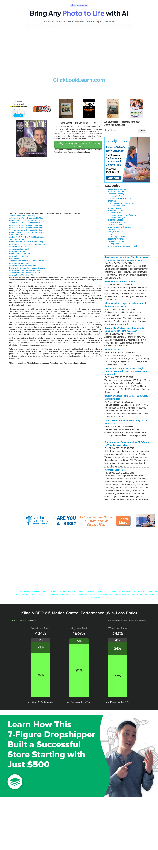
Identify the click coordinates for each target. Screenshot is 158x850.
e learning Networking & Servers (122, 215)
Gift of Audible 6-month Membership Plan (25, 228)
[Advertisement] (79, 55)
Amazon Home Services (18, 256)
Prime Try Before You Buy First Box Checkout (27, 268)
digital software (114, 208)
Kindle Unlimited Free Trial (19, 254)
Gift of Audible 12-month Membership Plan (26, 218)
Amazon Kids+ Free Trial (19, 263)
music (110, 234)
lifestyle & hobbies (116, 232)
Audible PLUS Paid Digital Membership (24, 223)
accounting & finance (117, 189)
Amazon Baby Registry (18, 247)
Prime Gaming (15, 258)
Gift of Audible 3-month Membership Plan (25, 225)
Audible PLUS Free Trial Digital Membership (26, 237)
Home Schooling (115, 229)
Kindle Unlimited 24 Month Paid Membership (26, 220)
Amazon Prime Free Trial (19, 251)
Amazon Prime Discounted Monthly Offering (26, 261)
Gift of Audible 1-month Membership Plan (25, 230)
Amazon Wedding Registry (19, 249)
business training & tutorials (120, 198)
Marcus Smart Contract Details (119, 281)
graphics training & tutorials (119, 227)
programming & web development (122, 246)
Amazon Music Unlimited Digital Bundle (24, 273)
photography (113, 243)
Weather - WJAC (112, 349)
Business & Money (116, 194)
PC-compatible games (117, 241)
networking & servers (117, 236)
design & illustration (116, 205)
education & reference (117, 222)
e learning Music (115, 213)
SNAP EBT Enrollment (18, 235)
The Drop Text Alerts (17, 239)
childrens (112, 201)
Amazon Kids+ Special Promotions (23, 266)
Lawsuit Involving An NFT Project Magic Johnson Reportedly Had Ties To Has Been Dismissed (125, 371)
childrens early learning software (122, 203)
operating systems (116, 239)
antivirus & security (116, 191)
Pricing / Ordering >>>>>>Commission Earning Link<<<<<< (78, 145)
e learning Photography (118, 217)
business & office (115, 196)
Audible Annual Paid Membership (22, 216)
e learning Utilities (115, 220)
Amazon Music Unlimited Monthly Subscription (27, 270)
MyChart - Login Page (115, 470)
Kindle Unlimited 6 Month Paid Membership (26, 242)
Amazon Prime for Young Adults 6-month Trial (27, 244)
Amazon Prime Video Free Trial (21, 275)
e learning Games (115, 210)
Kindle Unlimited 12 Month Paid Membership (26, 232)
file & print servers (115, 224)
